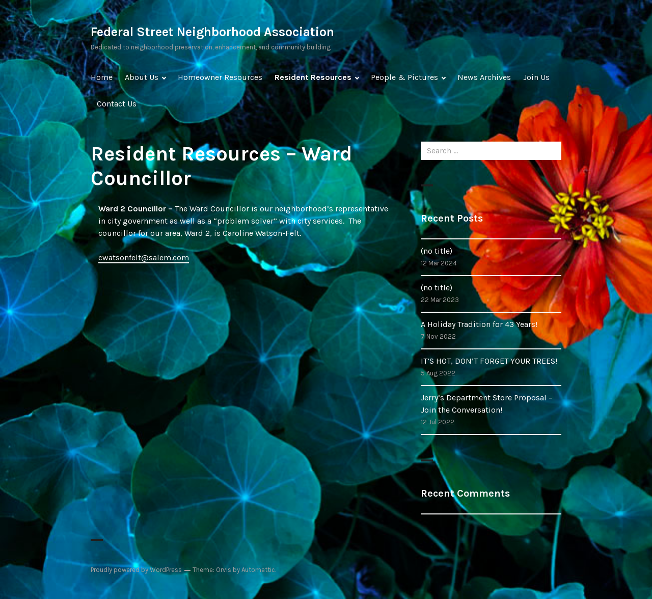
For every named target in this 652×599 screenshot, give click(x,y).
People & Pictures (404, 77)
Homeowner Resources (220, 77)
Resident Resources (313, 77)
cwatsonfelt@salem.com (143, 257)
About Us (141, 77)
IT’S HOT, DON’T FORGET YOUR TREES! (489, 361)
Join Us (536, 77)
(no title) (436, 251)
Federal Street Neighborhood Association (212, 31)
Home (102, 77)
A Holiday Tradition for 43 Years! (479, 324)
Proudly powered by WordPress (136, 570)
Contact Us (117, 103)
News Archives (484, 77)
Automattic (258, 570)
